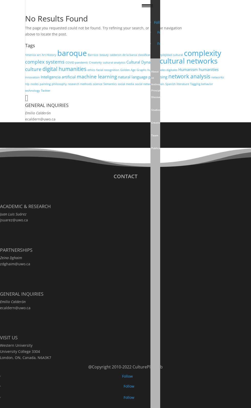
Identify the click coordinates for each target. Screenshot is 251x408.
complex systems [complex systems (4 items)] (44, 61)
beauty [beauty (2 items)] (104, 55)
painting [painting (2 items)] (45, 84)
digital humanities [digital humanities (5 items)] (64, 69)
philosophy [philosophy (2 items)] (59, 84)
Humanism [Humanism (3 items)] (188, 69)
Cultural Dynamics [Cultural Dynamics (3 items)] (142, 62)
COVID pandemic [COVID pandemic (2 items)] (77, 62)
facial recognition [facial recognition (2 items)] (107, 70)
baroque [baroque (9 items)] (72, 53)
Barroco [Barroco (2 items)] (93, 55)
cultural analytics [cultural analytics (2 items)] (114, 62)
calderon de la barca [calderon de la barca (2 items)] (123, 55)
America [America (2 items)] (30, 55)
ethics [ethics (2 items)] (91, 70)
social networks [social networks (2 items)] (145, 84)
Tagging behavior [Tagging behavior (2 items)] (201, 84)
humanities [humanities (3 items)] (209, 69)
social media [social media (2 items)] (126, 84)
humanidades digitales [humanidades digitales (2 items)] (162, 70)
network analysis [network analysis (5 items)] (189, 76)
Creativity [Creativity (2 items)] (95, 62)
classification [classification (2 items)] (146, 55)
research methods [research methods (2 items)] (80, 84)
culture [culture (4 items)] (33, 69)
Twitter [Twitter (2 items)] (45, 90)
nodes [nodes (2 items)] (34, 84)
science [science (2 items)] (97, 84)
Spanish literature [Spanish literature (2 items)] (177, 84)
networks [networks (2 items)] (217, 77)
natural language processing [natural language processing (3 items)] (142, 76)
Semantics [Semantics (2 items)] (110, 84)
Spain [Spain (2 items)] (160, 84)
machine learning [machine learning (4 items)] (97, 76)
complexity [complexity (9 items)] (202, 53)
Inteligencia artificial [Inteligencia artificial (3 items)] (58, 76)
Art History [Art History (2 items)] (49, 55)
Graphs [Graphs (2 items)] (141, 70)
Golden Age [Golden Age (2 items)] (128, 70)
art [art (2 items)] (39, 55)
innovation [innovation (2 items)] (32, 77)
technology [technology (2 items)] (32, 90)
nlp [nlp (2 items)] (27, 84)
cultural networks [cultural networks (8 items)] (188, 61)
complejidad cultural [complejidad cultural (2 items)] (169, 55)
